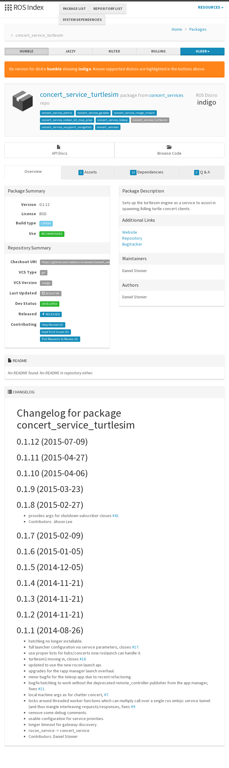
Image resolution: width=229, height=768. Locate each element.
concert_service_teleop (113, 120)
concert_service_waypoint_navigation (67, 127)
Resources (211, 7)
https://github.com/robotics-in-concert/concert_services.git (81, 262)
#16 (83, 659)
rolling (158, 51)
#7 (106, 694)
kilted (114, 51)
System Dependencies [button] (82, 19)
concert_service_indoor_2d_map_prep (67, 120)
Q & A (202, 172)
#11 (41, 688)
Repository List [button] (108, 8)
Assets (87, 172)
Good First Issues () (55, 332)
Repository (132, 238)
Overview (33, 171)
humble (26, 51)
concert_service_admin (57, 113)
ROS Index (24, 7)
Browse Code (169, 150)
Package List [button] (74, 8)
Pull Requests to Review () (60, 339)
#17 (135, 647)
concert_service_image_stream (134, 113)
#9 (133, 706)
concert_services (166, 95)
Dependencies (147, 172)
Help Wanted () (52, 325)
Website (129, 232)
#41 (115, 515)
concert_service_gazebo (93, 113)
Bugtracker (132, 244)
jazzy (70, 51)
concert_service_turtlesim (79, 94)
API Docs (59, 150)
